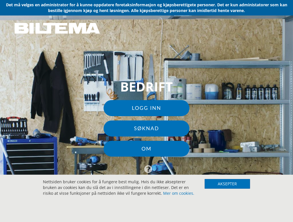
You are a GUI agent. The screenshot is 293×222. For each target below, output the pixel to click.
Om (146, 148)
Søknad (146, 128)
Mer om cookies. (178, 193)
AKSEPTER (227, 183)
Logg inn (146, 108)
